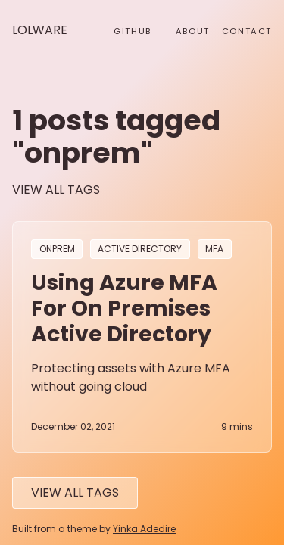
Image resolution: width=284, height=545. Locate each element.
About (193, 31)
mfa (214, 249)
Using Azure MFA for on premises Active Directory (124, 308)
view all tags (56, 189)
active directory (140, 249)
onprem (57, 249)
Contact (247, 31)
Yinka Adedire (144, 528)
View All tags (75, 492)
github (132, 31)
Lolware (39, 30)
